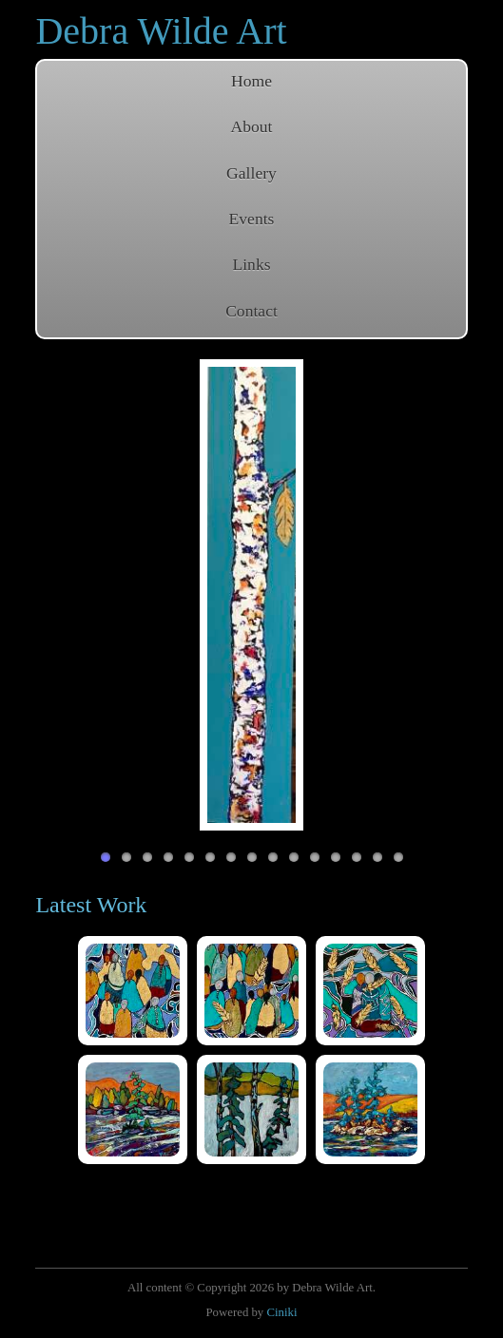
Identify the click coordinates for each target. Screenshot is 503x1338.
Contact (251, 310)
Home (251, 80)
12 (335, 857)
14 (377, 857)
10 (294, 857)
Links (251, 264)
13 (356, 857)
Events (252, 218)
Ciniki (281, 1312)
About (252, 126)
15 (398, 857)
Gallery (251, 172)
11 (314, 857)
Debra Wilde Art (160, 31)
